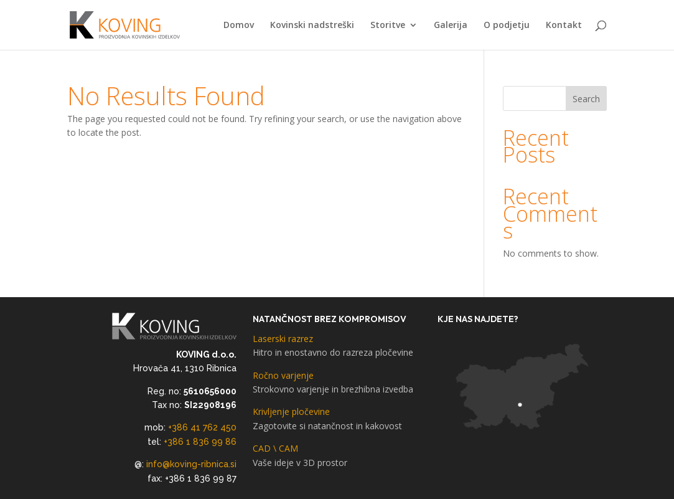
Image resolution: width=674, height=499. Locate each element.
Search (586, 99)
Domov (238, 26)
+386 (179, 427)
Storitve (387, 26)
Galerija (450, 26)
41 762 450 (213, 427)
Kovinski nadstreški (312, 26)
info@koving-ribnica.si (191, 464)
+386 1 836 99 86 (200, 442)
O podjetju (507, 26)
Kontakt (564, 26)
